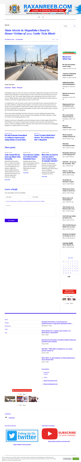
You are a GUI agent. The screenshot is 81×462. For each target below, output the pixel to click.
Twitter (14, 87)
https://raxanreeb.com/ (50, 380)
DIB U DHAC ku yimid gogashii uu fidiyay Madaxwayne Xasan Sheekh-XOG (58, 358)
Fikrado (7, 322)
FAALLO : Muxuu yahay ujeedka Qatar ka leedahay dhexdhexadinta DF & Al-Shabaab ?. (69, 172)
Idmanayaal (8, 326)
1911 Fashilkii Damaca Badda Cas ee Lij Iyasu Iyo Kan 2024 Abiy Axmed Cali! (69, 226)
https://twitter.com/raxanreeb (22, 444)
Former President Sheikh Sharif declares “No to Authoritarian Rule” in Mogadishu (44, 137)
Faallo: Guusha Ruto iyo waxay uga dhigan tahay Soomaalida (12, 156)
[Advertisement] (69, 41)
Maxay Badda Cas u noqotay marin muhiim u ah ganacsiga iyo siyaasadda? (56, 331)
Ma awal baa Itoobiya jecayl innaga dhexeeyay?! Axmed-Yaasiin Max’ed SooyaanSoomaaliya (69, 65)
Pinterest (19, 87)
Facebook (8, 87)
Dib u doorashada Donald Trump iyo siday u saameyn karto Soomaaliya (69, 116)
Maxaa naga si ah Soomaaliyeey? (68, 198)
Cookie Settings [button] (67, 458)
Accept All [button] (76, 458)
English (7, 25)
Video (6, 329)
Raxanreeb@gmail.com (51, 384)
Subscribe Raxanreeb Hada (69, 291)
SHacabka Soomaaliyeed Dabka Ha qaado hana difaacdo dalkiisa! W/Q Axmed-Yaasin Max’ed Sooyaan (69, 144)
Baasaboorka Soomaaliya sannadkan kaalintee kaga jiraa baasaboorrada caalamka (59, 340)
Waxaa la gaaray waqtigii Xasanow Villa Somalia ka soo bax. (69, 135)
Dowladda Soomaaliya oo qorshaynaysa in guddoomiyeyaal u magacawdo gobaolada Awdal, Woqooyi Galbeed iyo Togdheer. (56, 322)
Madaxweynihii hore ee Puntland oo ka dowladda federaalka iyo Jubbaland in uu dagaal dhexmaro (69, 105)
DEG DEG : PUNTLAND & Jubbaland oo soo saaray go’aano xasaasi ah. (57, 349)
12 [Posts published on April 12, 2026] (77, 266)
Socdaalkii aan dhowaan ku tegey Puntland (68, 181)
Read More (7, 179)
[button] (71, 296)
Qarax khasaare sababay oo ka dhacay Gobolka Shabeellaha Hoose (31, 156)
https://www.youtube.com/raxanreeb (59, 441)
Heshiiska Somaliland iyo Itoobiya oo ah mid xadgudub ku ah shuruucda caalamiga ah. (69, 235)
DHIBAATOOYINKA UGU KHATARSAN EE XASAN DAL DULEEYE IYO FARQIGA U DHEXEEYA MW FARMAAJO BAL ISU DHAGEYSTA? (69, 83)
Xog (6, 332)
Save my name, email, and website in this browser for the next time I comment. (25, 201)
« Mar (68, 276)
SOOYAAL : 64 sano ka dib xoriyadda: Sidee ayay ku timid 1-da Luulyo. (69, 163)
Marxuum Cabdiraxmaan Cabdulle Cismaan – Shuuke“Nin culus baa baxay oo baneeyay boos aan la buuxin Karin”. (69, 126)
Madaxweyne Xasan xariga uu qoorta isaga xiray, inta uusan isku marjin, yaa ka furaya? (69, 190)
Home (6, 319)
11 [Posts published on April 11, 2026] (74, 266)
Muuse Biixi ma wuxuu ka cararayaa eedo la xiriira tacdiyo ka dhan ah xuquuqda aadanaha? (50, 157)
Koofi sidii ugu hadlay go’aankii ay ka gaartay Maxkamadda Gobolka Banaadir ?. (69, 217)
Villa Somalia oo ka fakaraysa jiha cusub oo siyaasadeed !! (69, 208)
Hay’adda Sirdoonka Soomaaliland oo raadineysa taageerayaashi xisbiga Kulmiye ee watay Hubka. (16, 137)
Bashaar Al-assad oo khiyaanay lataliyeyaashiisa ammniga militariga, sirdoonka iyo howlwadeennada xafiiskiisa (69, 94)
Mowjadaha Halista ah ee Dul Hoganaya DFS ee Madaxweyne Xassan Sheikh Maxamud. (69, 154)
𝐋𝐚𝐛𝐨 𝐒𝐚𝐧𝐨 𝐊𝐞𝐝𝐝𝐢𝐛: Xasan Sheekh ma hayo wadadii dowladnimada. (68, 244)
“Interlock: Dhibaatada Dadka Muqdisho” (69, 74)
